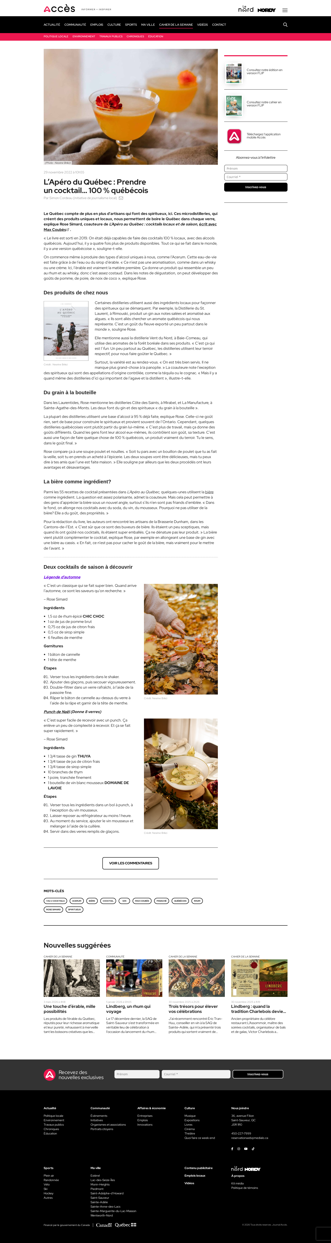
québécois (180, 901)
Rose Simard (53, 909)
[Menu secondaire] (285, 10)
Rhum (197, 901)
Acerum (76, 901)
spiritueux (74, 909)
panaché (162, 901)
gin (124, 901)
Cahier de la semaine (58, 956)
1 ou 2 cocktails (55, 901)
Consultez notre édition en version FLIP (264, 71)
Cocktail (108, 901)
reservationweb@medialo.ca (249, 1138)
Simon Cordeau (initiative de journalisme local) (83, 198)
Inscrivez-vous (255, 187)
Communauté (115, 956)
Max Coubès (142, 901)
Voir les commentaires (130, 863)
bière (209, 491)
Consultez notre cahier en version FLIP (264, 103)
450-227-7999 (241, 1133)
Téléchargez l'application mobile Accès (264, 135)
